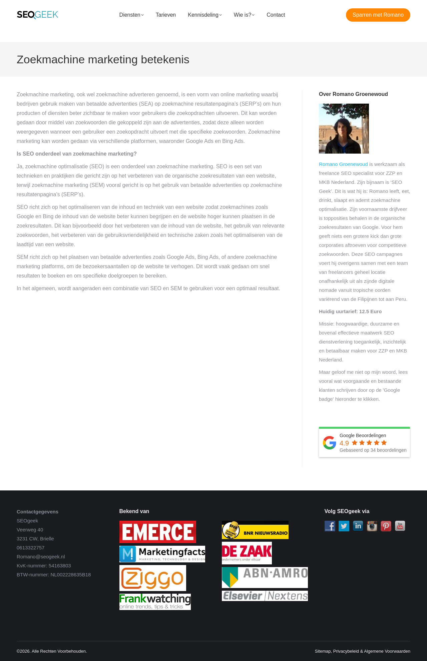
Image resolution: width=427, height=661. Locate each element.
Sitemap (323, 651)
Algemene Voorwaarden (387, 651)
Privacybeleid (346, 651)
